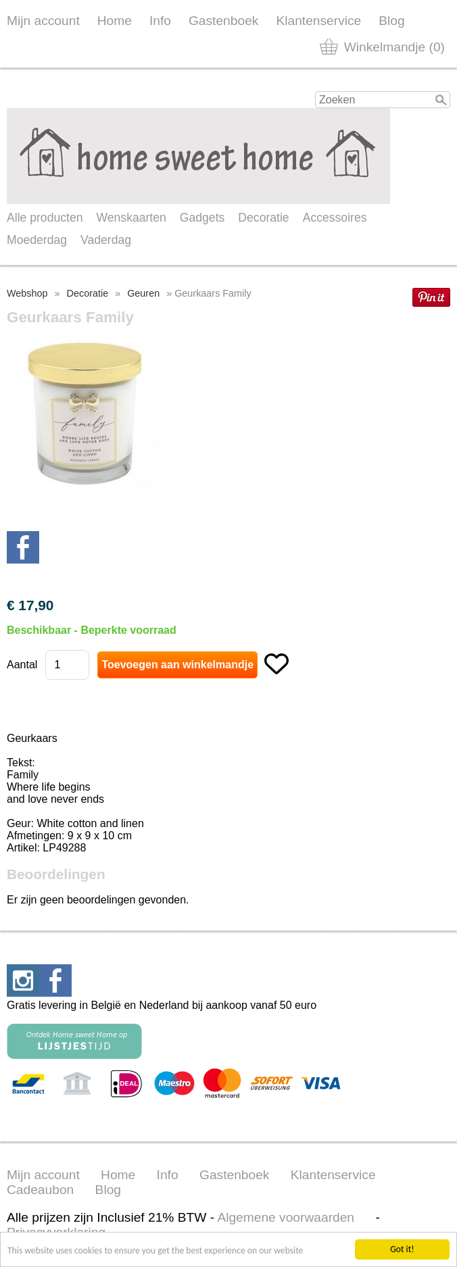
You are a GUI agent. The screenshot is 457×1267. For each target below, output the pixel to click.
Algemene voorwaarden (285, 1217)
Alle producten (44, 217)
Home (114, 21)
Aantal (22, 664)
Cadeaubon (40, 1190)
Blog (391, 21)
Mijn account (43, 21)
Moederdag (37, 240)
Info (160, 21)
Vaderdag (105, 240)
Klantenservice (318, 21)
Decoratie (263, 217)
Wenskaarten (131, 217)
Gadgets (202, 217)
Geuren (143, 293)
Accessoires (335, 217)
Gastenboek (223, 21)
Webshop (27, 293)
